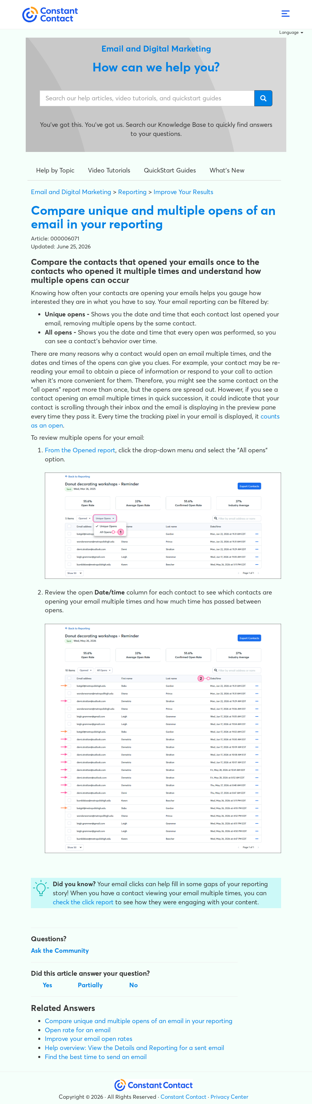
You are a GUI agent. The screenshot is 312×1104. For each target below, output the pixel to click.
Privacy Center (229, 1096)
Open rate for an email (77, 1030)
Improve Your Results (183, 192)
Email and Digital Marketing (71, 192)
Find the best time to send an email (96, 1057)
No (133, 985)
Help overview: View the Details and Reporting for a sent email (134, 1048)
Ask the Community (60, 950)
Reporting (132, 192)
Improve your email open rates (88, 1039)
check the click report (83, 902)
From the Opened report (80, 450)
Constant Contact (183, 1096)
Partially (90, 985)
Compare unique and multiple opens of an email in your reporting (138, 1021)
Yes (47, 985)
